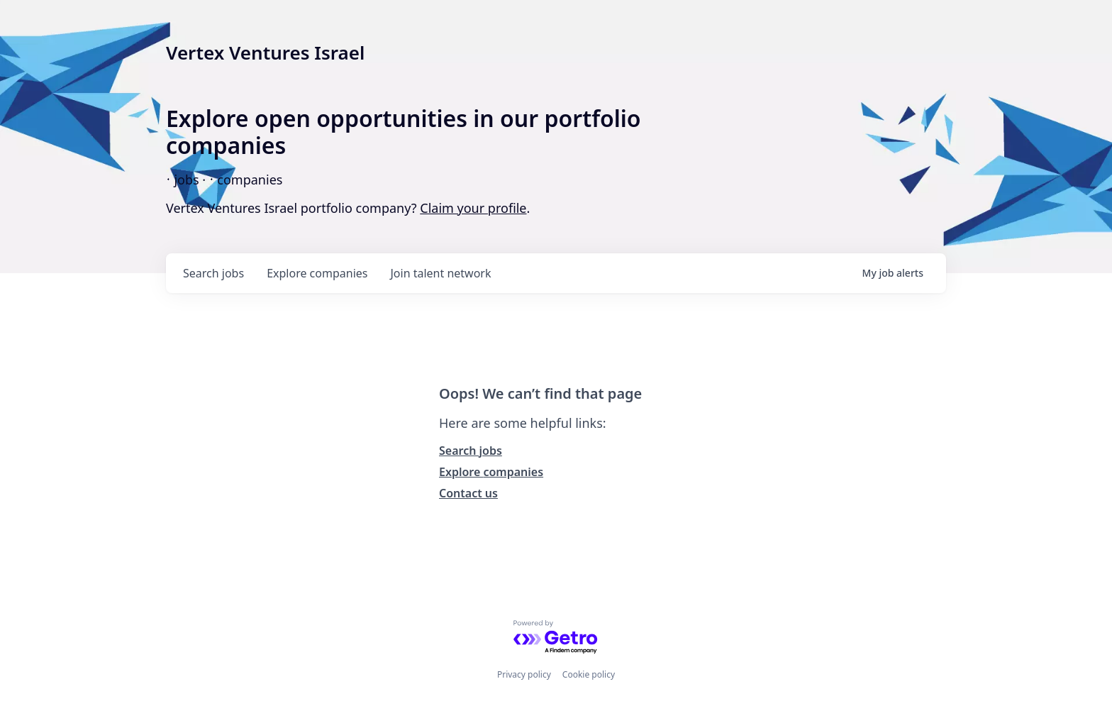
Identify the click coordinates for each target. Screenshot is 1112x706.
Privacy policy (524, 674)
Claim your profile (473, 207)
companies (317, 273)
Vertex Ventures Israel (265, 52)
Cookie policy (588, 674)
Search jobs (470, 450)
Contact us (468, 493)
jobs (213, 273)
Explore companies (491, 472)
